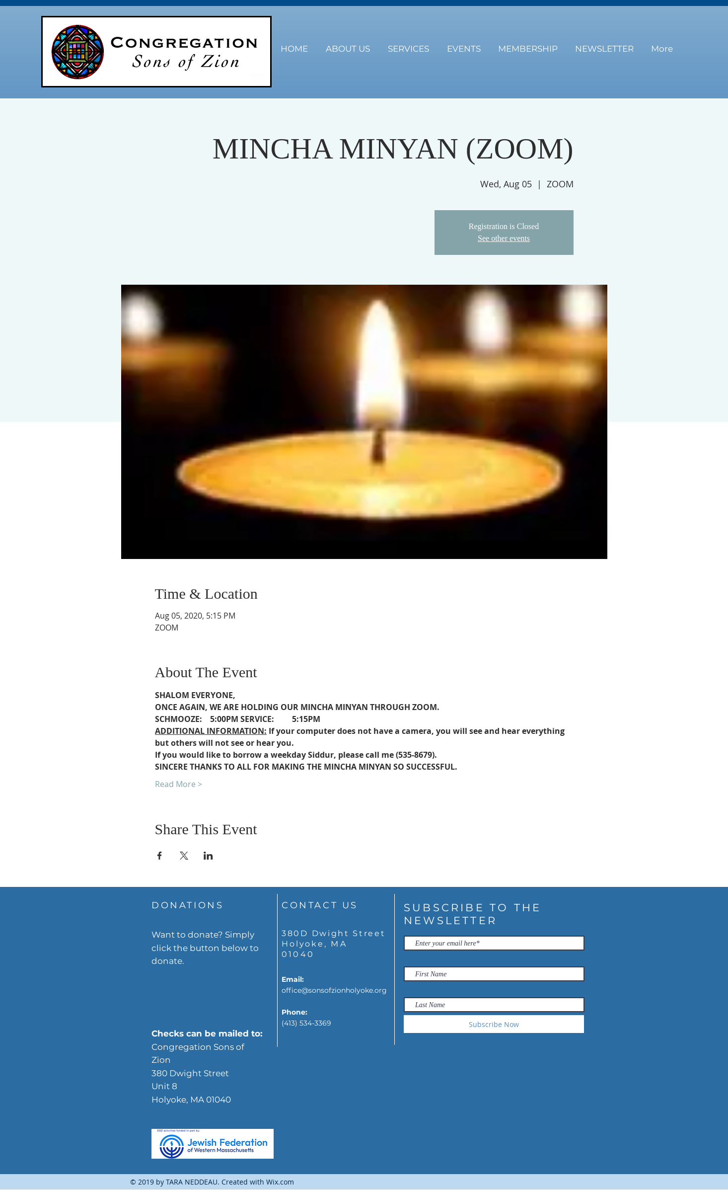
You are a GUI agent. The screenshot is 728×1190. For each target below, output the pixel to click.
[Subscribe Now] (494, 1024)
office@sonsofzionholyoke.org (334, 990)
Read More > (178, 784)
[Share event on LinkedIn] (208, 856)
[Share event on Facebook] (159, 856)
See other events (504, 238)
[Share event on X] (184, 856)
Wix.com (280, 1182)
